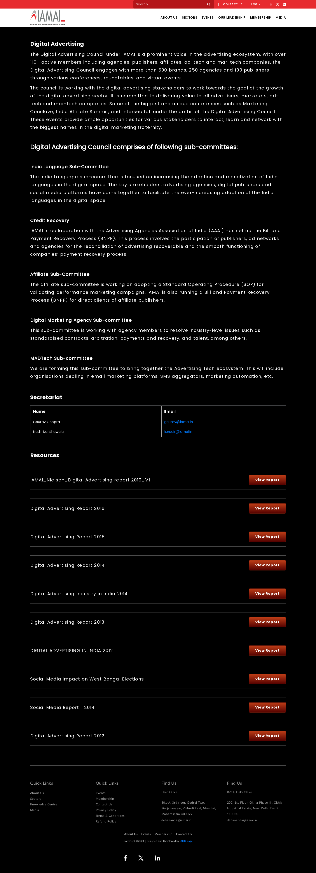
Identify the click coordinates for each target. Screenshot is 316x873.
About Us (169, 17)
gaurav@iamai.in (178, 422)
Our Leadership (232, 17)
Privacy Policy (106, 810)
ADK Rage (186, 841)
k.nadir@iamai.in (178, 432)
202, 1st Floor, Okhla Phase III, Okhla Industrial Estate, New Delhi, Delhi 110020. (255, 808)
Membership (260, 17)
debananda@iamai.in (176, 820)
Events (208, 17)
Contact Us (104, 804)
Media (281, 17)
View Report (267, 479)
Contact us (233, 4)
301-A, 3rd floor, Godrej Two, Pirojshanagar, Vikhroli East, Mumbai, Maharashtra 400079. (188, 808)
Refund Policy (106, 821)
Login (256, 4)
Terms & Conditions (110, 815)
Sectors (189, 17)
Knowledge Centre (43, 804)
